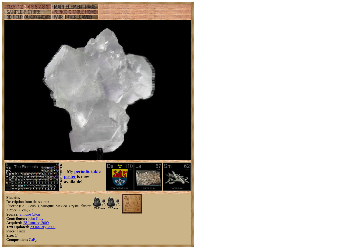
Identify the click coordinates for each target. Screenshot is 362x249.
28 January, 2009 (36, 223)
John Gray (35, 219)
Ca (31, 240)
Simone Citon (29, 214)
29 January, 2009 (43, 227)
